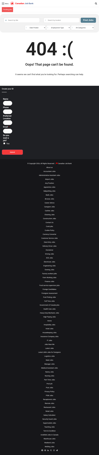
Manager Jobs (49, 364)
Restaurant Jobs (49, 407)
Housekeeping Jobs (49, 332)
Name (5, 99)
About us (49, 167)
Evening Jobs (49, 270)
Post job (49, 384)
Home (49, 321)
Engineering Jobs (49, 266)
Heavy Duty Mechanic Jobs (49, 313)
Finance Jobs (49, 281)
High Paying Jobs (49, 317)
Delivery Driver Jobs (49, 246)
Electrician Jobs (49, 262)
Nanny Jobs (49, 372)
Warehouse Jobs (49, 439)
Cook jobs (49, 226)
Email (6, 127)
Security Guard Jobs (49, 419)
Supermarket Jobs (49, 423)
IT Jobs (49, 340)
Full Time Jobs (49, 301)
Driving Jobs (49, 254)
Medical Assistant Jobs (49, 368)
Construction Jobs (49, 218)
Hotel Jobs (49, 329)
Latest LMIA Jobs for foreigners (49, 352)
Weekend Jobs (49, 443)
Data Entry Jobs (49, 242)
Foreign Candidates (49, 289)
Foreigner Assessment (49, 293)
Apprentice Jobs (49, 187)
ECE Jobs (49, 258)
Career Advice (49, 203)
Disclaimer (49, 250)
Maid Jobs (49, 360)
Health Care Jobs (49, 309)
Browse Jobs (49, 199)
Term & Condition (49, 431)
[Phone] (7, 111)
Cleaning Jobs (49, 215)
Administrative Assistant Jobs (49, 175)
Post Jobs (49, 388)
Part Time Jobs (49, 380)
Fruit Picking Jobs (49, 297)
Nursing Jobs (49, 376)
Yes (8, 143)
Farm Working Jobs (49, 277)
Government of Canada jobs (49, 305)
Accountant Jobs (49, 171)
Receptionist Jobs (49, 399)
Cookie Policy (49, 230)
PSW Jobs (49, 395)
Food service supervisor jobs (49, 285)
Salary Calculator (50, 415)
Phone (6, 107)
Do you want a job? (6, 138)
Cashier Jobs (49, 211)
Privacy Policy (49, 391)
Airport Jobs (49, 179)
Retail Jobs (49, 411)
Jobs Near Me (49, 344)
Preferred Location (7, 117)
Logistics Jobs (49, 356)
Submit (12, 152)
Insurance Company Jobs (49, 336)
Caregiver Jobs (49, 207)
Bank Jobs (49, 195)
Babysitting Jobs (49, 191)
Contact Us (49, 222)
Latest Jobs (49, 348)
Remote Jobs (49, 403)
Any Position (49, 183)
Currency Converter (49, 234)
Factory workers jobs (49, 273)
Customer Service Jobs (49, 238)
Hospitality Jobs (49, 325)
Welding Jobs (49, 447)
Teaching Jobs (49, 427)
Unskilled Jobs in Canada (49, 435)
